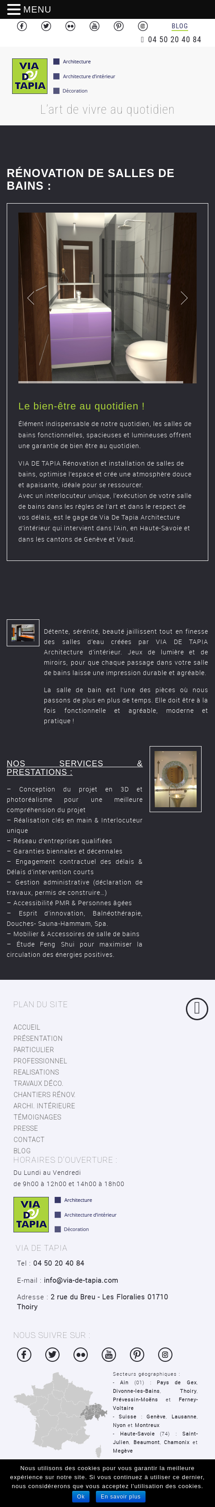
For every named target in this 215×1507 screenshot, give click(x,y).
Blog (180, 26)
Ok (81, 1497)
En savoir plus (121, 1497)
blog (22, 1151)
